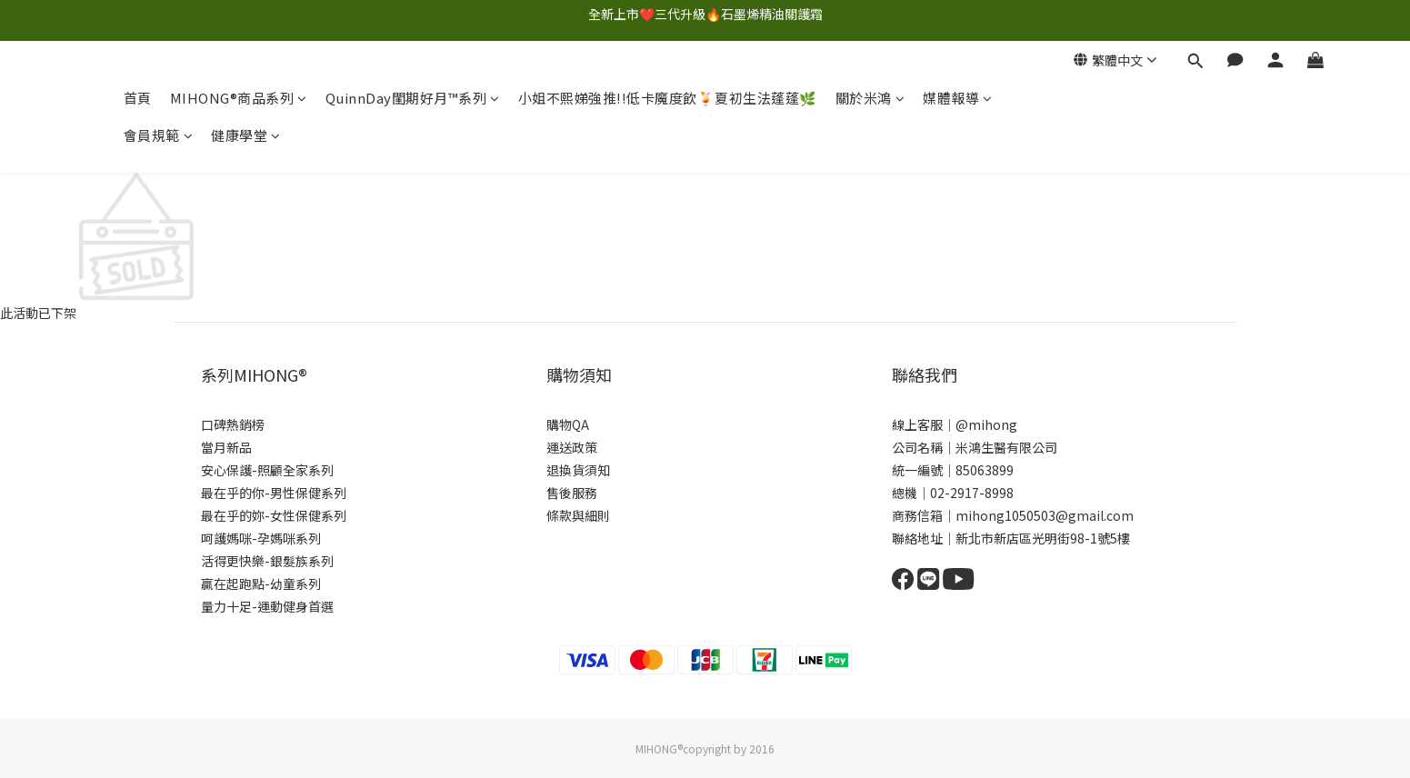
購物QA (567, 424)
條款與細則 (578, 515)
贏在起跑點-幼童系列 (261, 583)
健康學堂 (246, 135)
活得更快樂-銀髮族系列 (267, 561)
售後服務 (571, 493)
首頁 (138, 97)
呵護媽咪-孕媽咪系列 (261, 538)
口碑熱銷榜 (233, 424)
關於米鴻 (870, 97)
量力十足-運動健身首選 (267, 606)
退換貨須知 (578, 470)
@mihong (986, 424)
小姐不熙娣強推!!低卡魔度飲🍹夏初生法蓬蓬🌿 (667, 97)
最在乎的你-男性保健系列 (273, 493)
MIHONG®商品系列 (238, 97)
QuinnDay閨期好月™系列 (412, 97)
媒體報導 (958, 97)
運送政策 (571, 447)
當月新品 (226, 447)
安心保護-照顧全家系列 (267, 470)
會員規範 (159, 135)
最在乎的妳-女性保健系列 (273, 515)
